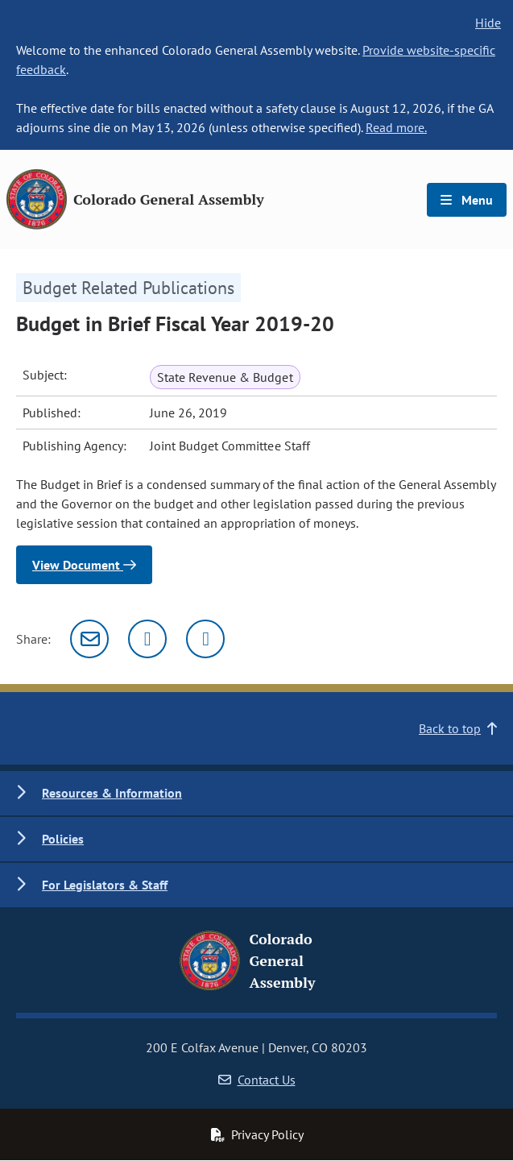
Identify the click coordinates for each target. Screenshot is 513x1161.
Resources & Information (112, 793)
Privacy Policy (257, 1134)
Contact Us (257, 1079)
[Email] (89, 639)
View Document (84, 565)
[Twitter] (147, 639)
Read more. (396, 127)
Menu (467, 200)
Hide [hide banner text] (488, 23)
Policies (63, 839)
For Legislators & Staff (105, 885)
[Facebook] (205, 639)
